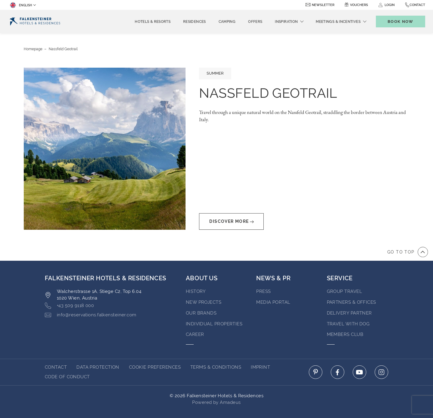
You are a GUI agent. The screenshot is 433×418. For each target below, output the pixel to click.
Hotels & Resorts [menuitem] (152, 22)
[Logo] (35, 21)
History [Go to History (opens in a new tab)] (196, 291)
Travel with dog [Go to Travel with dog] (348, 324)
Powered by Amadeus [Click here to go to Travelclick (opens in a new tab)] (216, 402)
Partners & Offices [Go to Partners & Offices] (351, 302)
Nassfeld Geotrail (63, 49)
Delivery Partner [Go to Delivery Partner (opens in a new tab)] (349, 313)
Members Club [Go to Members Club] (345, 334)
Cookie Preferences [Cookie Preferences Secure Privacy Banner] (155, 367)
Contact (417, 5)
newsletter (323, 5)
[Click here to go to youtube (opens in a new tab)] (359, 372)
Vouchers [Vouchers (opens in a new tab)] (359, 5)
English (21, 5)
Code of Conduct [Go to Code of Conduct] (67, 377)
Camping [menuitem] (227, 22)
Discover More (231, 221)
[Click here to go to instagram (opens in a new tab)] (381, 372)
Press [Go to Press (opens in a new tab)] (263, 291)
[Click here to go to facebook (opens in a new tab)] (337, 372)
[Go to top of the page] (407, 252)
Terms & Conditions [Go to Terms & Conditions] (215, 367)
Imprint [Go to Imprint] (260, 367)
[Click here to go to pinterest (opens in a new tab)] (315, 372)
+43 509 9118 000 (69, 306)
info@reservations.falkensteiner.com (91, 315)
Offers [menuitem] (255, 22)
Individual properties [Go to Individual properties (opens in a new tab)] (214, 324)
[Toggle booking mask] (400, 21)
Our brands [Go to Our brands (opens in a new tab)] (201, 313)
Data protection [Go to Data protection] (97, 367)
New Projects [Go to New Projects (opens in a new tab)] (203, 302)
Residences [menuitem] (194, 22)
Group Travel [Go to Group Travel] (344, 291)
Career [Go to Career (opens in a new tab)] (195, 334)
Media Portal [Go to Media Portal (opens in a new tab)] (273, 302)
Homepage (33, 49)
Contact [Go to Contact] (56, 367)
